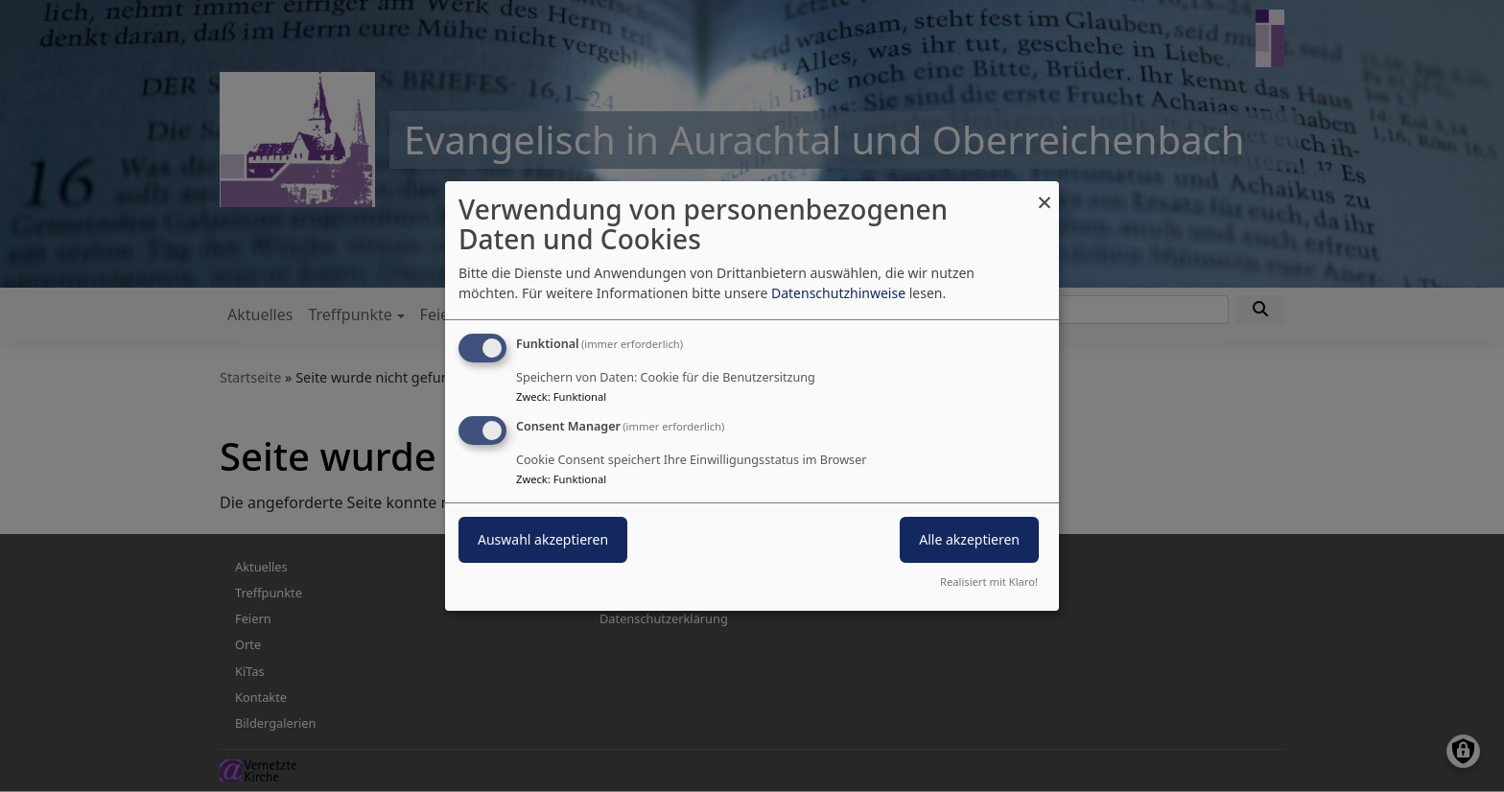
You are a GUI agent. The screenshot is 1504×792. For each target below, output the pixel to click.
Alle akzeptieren (969, 539)
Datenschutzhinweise (838, 293)
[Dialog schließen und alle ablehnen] (1044, 193)
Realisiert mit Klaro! (989, 581)
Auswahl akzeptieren (543, 539)
